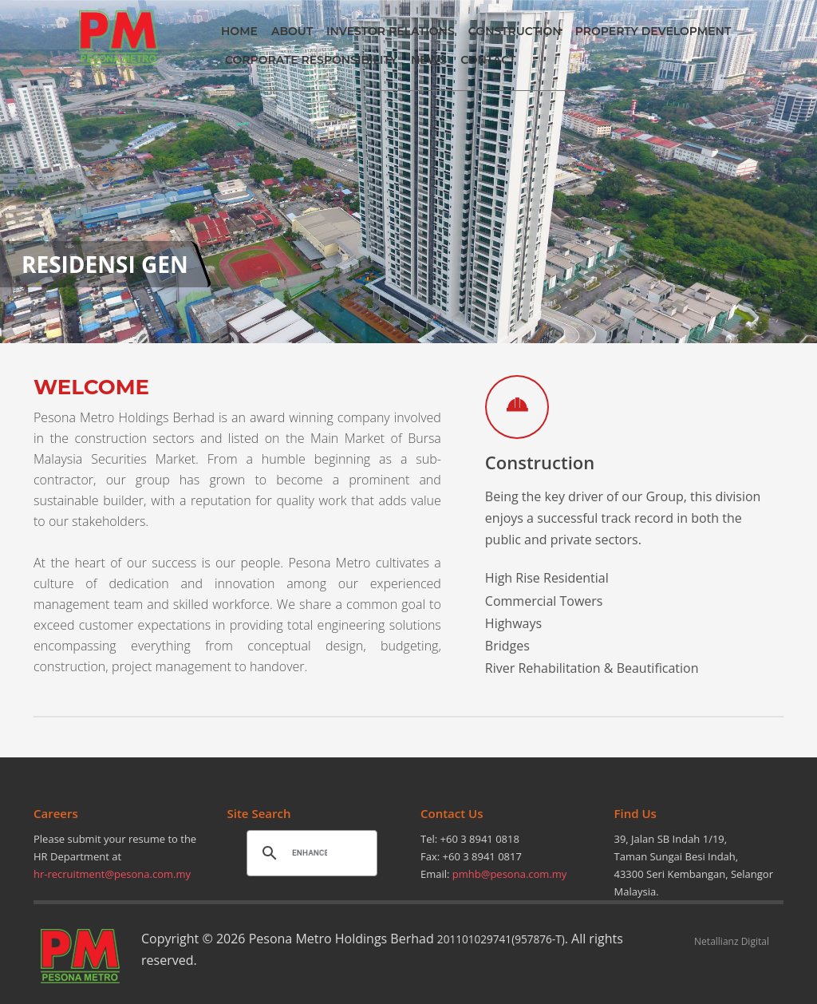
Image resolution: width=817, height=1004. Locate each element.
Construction (539, 462)
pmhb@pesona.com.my (509, 874)
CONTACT (487, 60)
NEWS (429, 60)
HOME (239, 31)
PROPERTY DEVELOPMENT (653, 31)
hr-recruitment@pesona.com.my (112, 874)
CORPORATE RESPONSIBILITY (311, 60)
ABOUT (292, 31)
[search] (310, 852)
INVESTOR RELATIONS (390, 31)
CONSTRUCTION (515, 31)
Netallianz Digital (731, 941)
